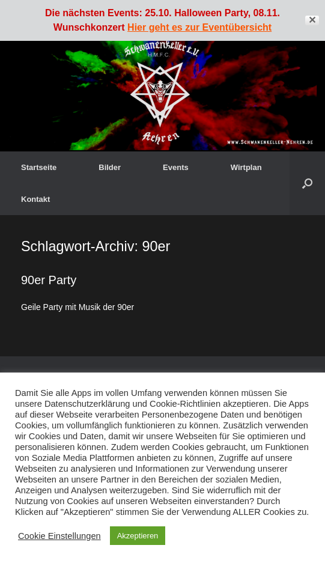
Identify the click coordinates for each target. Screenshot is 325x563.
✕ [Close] (312, 20)
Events (176, 167)
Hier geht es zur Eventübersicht (199, 27)
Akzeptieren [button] (138, 535)
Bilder (110, 167)
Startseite (38, 167)
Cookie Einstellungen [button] (59, 536)
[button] (307, 183)
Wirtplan (246, 167)
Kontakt (35, 199)
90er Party (48, 280)
